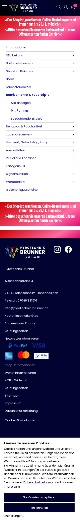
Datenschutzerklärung (39, 482)
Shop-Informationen (20, 365)
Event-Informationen (20, 373)
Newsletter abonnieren (22, 338)
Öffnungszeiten (16, 331)
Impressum (12, 487)
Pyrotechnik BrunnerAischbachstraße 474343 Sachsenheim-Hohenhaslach (31, 281)
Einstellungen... (14, 516)
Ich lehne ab (39, 508)
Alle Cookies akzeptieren (39, 497)
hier (56, 34)
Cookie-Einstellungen (20, 420)
